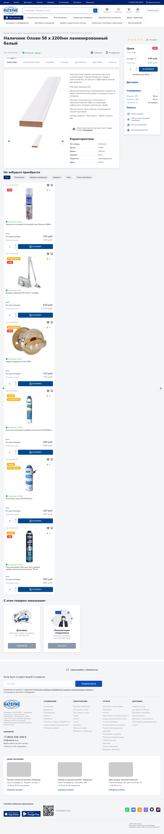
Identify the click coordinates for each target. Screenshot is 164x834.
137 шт (38, 53)
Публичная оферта (51, 728)
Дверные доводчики (38, 177)
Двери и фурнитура (135, 17)
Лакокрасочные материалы (109, 17)
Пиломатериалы (60, 17)
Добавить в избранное (82, 731)
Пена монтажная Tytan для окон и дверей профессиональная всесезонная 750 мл (23, 569)
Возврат (50, 2)
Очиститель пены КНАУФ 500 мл (19, 500)
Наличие (50, 62)
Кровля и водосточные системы (73, 23)
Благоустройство (135, 23)
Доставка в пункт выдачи (113, 706)
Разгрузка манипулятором (113, 737)
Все (7, 177)
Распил (106, 713)
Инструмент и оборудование (17, 23)
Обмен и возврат (80, 728)
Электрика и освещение (44, 23)
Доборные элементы (111, 749)
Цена (7, 233)
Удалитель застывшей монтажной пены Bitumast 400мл (28, 224)
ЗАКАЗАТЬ (62, 647)
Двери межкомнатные (45, 33)
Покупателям (80, 701)
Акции (6, 2)
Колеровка (107, 709)
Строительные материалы (37, 17)
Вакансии (90, 2)
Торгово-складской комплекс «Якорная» (24, 780)
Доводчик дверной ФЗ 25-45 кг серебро (22, 293)
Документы (80, 62)
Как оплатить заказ (81, 713)
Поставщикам (49, 713)
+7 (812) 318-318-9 (135, 2)
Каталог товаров (16, 33)
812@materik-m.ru (11, 740)
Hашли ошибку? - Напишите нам (82, 670)
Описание (12, 62)
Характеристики (31, 62)
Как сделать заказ (80, 709)
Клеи (69, 177)
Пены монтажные (84, 177)
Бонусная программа (81, 706)
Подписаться (88, 684)
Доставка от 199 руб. (140, 709)
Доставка (28, 2)
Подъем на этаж (109, 740)
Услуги (16, 2)
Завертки (57, 177)
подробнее (22, 647)
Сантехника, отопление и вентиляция (107, 23)
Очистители (19, 177)
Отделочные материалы (83, 17)
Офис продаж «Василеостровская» (123, 780)
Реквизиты (48, 719)
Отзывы (64, 62)
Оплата (40, 2)
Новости (47, 716)
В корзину (148, 69)
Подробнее (88, 130)
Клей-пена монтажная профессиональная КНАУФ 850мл (29, 431)
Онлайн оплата (152, 10)
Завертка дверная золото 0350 (18, 362)
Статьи (76, 722)
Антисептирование (110, 746)
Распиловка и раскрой (112, 734)
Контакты (77, 2)
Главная (6, 33)
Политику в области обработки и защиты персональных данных (63, 689)
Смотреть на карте (15, 789)
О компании (64, 2)
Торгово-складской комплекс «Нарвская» (75, 780)
